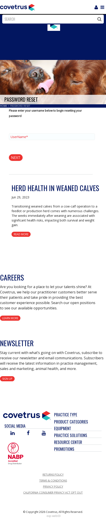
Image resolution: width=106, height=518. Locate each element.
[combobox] (52, 19)
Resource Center (68, 442)
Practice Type (65, 414)
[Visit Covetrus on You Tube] (44, 433)
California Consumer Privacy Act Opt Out (53, 492)
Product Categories (71, 422)
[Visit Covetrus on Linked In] (12, 433)
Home (4, 105)
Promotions (64, 449)
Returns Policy (53, 474)
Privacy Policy (53, 486)
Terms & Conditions (53, 480)
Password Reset (20, 105)
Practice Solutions (70, 435)
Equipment (62, 428)
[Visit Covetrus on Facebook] (28, 433)
